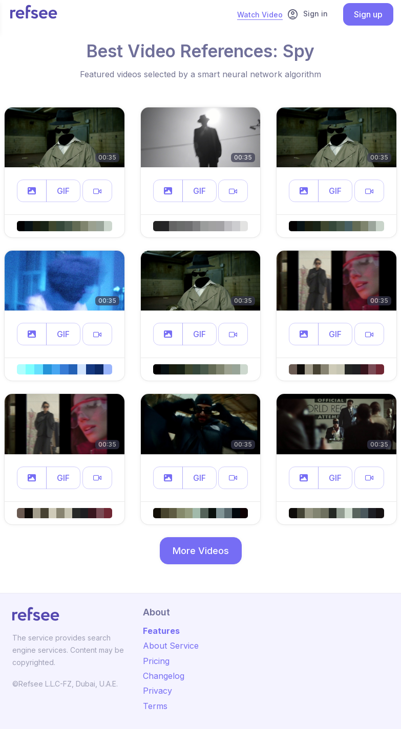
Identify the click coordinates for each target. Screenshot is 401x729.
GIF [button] (63, 191)
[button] (32, 191)
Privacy (157, 691)
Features (161, 631)
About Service (171, 645)
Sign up (368, 14)
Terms (155, 706)
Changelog (163, 676)
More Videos (201, 550)
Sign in (307, 14)
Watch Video (260, 14)
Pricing (156, 661)
